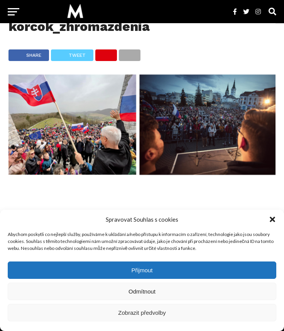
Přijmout (141, 270)
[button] (272, 219)
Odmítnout (142, 291)
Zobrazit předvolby (142, 312)
